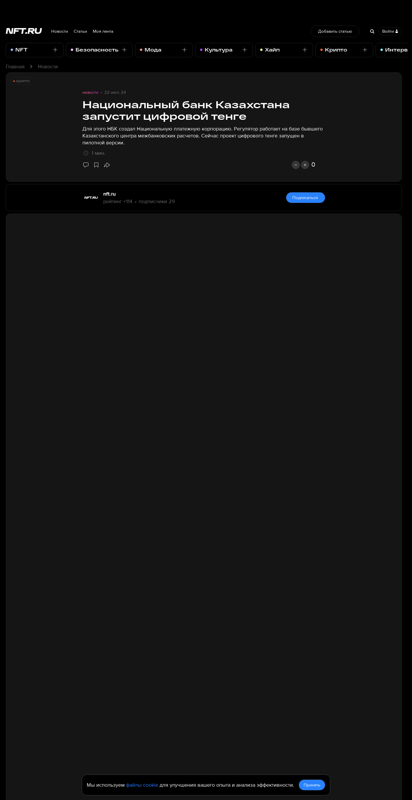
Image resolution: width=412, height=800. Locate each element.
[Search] (372, 31)
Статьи (80, 31)
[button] (106, 165)
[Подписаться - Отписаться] (55, 49)
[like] (305, 165)
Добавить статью (335, 31)
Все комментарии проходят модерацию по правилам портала (143, 695)
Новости (59, 31)
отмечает (243, 260)
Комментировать (305, 696)
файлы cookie (142, 785)
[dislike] (296, 165)
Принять (312, 785)
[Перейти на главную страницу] (24, 31)
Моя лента (103, 31)
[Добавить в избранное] (96, 164)
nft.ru (109, 194)
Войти (390, 31)
